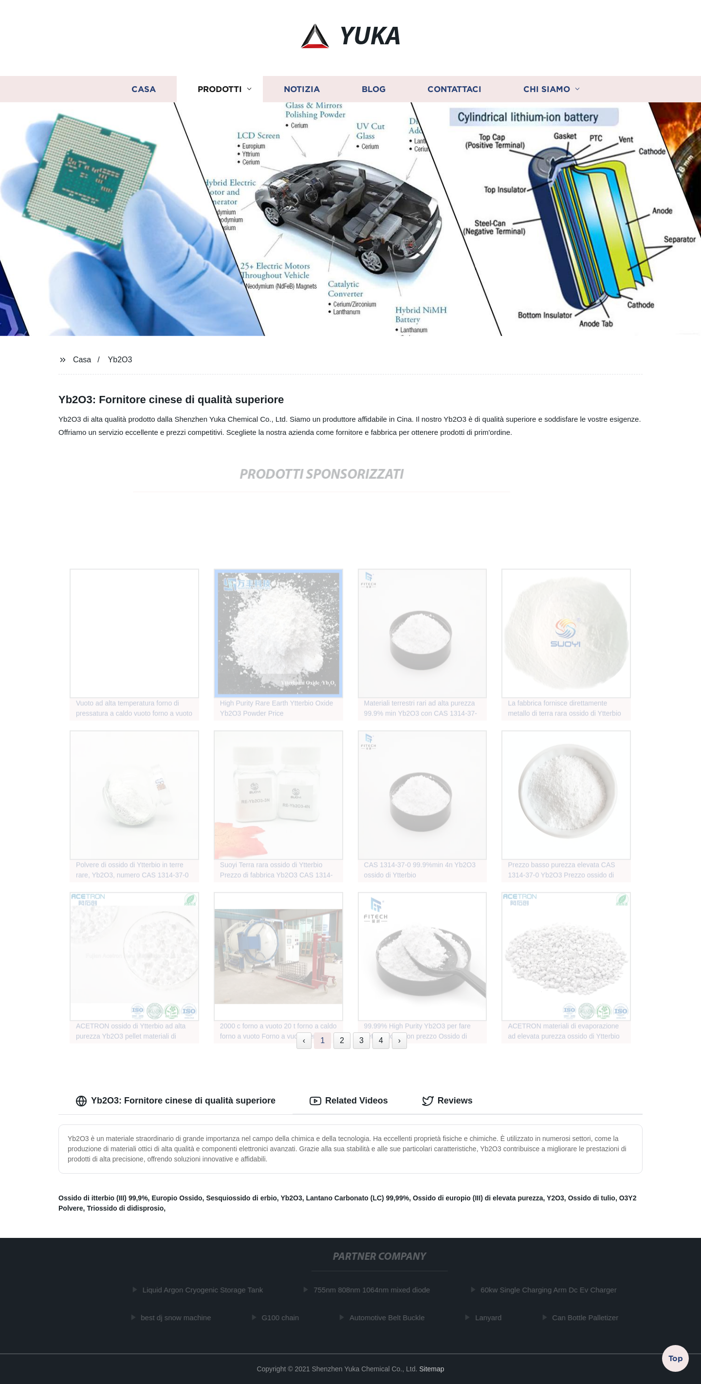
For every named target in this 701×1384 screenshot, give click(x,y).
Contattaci (454, 89)
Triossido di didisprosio (125, 1208)
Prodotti (220, 89)
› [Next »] (399, 1040)
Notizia (302, 89)
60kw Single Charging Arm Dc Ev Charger (551, 1290)
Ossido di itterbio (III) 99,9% (103, 1198)
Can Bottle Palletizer (588, 1317)
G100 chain (283, 1317)
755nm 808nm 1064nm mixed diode (374, 1290)
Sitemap (431, 1369)
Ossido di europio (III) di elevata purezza (478, 1198)
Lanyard (491, 1317)
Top (675, 1357)
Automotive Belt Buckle (389, 1317)
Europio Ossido (176, 1198)
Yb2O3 (120, 359)
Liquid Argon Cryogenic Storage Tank (205, 1290)
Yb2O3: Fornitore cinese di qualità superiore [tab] (175, 1101)
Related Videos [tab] (349, 1101)
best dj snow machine (179, 1317)
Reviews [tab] (447, 1101)
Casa (143, 89)
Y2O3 (555, 1198)
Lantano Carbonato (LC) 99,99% (357, 1198)
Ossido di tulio (591, 1198)
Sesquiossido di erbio (241, 1198)
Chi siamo (546, 89)
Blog (374, 89)
